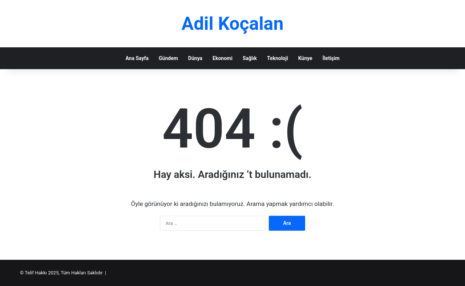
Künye (305, 58)
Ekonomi (222, 58)
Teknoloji (277, 58)
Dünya (195, 58)
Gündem (168, 58)
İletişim (331, 58)
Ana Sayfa (137, 58)
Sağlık (250, 58)
